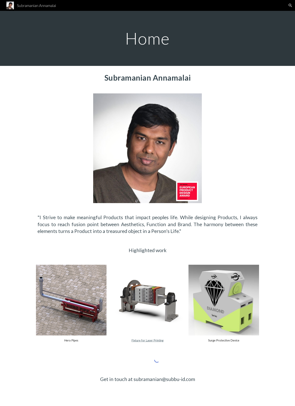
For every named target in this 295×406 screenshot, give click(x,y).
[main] (147, 38)
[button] (290, 5)
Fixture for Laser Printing (147, 340)
